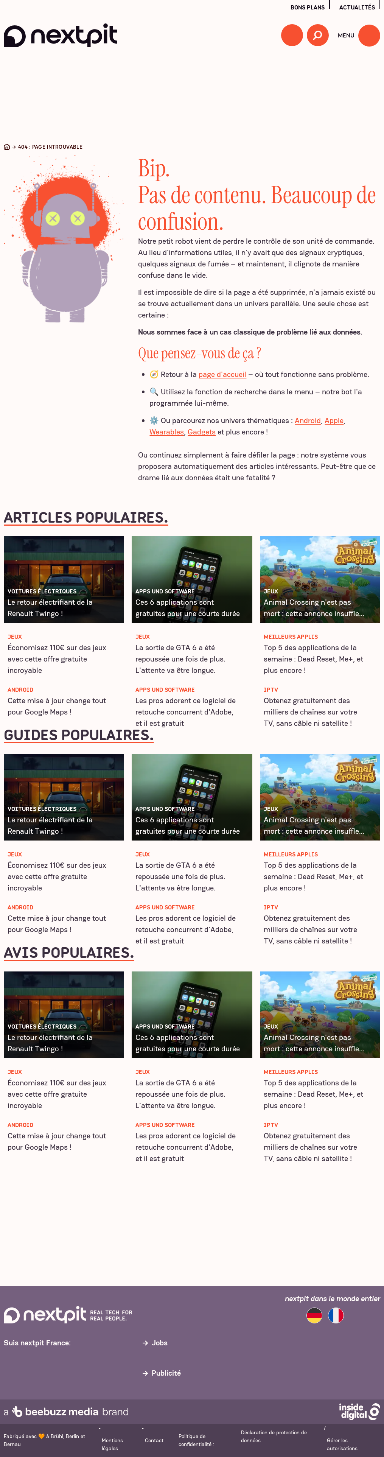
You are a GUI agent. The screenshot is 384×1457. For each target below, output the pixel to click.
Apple (334, 420)
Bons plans (308, 7)
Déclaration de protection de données (274, 1436)
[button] (292, 35)
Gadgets (202, 432)
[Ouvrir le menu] (369, 36)
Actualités (357, 7)
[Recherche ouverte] (318, 35)
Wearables (166, 432)
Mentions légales (112, 1444)
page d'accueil (222, 374)
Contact (154, 1440)
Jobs (160, 1343)
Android (308, 420)
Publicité (166, 1373)
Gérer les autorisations (342, 1444)
